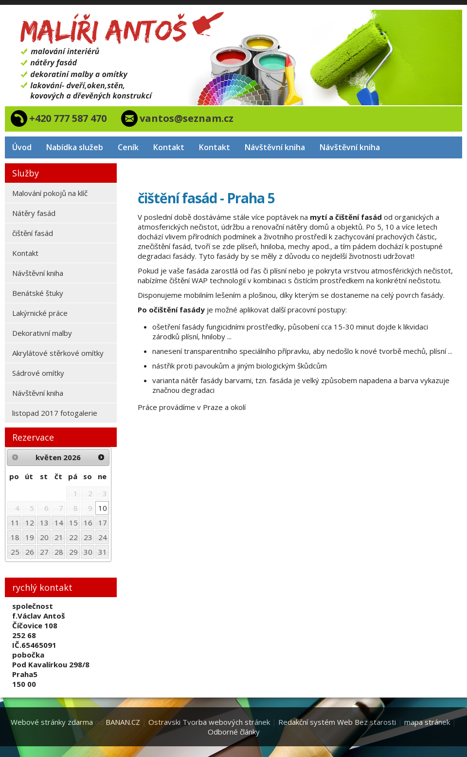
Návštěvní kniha (275, 147)
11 (15, 522)
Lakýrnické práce (40, 313)
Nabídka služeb (74, 147)
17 (102, 522)
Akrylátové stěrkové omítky (58, 353)
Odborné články (234, 732)
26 (29, 552)
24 (102, 537)
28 (58, 552)
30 (88, 552)
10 (102, 508)
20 (44, 537)
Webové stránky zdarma (52, 722)
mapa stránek (427, 722)
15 (73, 522)
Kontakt (168, 147)
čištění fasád (32, 233)
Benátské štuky (37, 293)
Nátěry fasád (33, 213)
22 (73, 537)
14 (58, 522)
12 (29, 522)
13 (44, 522)
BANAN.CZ (123, 722)
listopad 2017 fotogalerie (54, 413)
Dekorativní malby (42, 333)
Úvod (22, 147)
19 (29, 537)
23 (88, 537)
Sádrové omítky (38, 373)
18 (15, 537)
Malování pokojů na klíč (50, 193)
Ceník (128, 147)
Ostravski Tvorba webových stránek (209, 722)
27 (44, 552)
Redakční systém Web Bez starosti (337, 722)
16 (88, 522)
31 (102, 552)
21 (58, 537)
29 (73, 552)
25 (15, 552)
